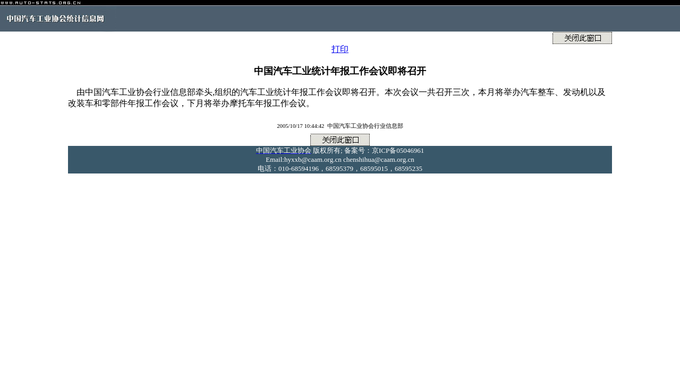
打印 (340, 49)
